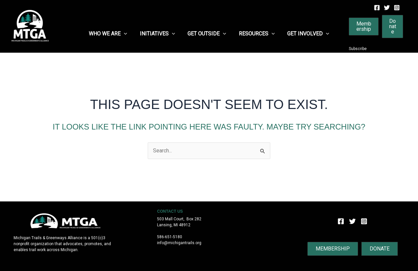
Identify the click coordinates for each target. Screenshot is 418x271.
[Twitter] (387, 8)
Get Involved (304, 34)
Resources (255, 34)
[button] (360, 26)
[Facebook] (377, 8)
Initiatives (159, 34)
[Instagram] (397, 8)
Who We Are (112, 34)
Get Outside (206, 34)
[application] (128, 34)
